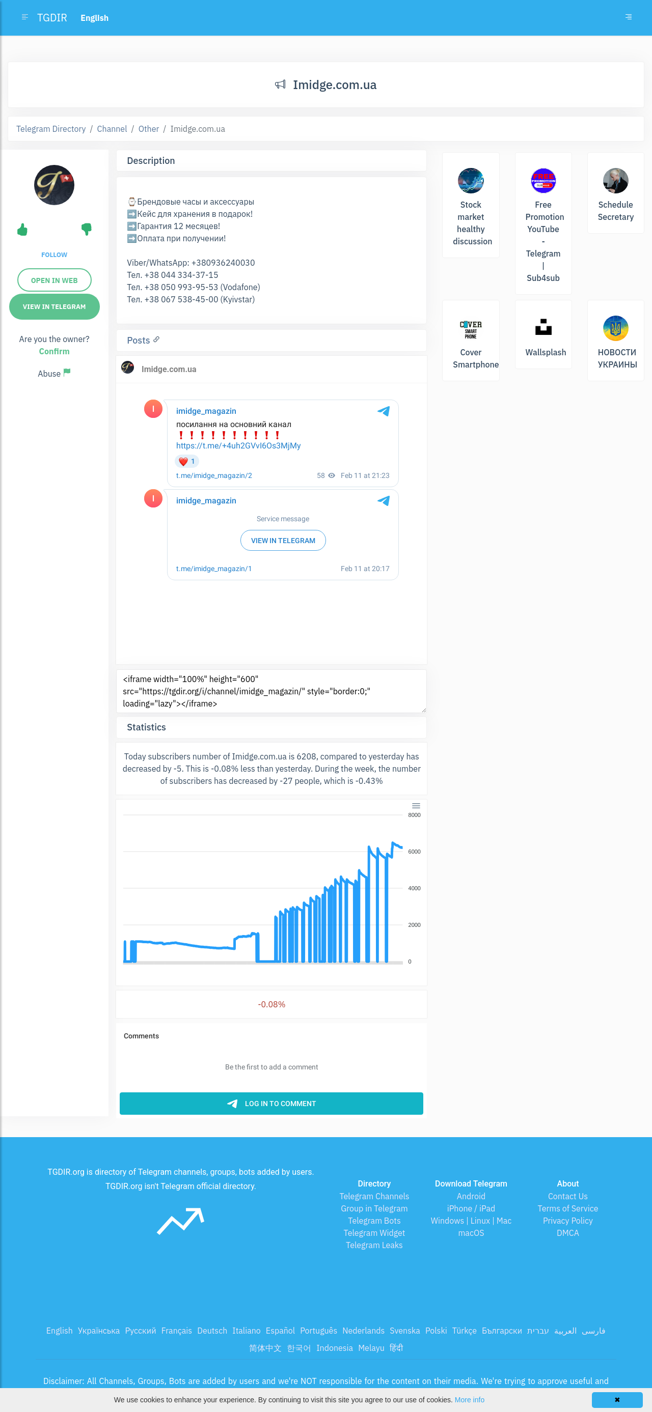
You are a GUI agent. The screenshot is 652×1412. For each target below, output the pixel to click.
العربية (565, 1330)
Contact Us (568, 1196)
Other (149, 129)
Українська (99, 1330)
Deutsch (212, 1330)
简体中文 (265, 1348)
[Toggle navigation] (628, 17)
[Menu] (416, 805)
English (59, 1330)
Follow (54, 254)
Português (318, 1330)
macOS (471, 1233)
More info (469, 1400)
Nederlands (363, 1330)
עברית (538, 1330)
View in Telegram (54, 306)
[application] (271, 889)
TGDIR (52, 17)
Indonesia (334, 1348)
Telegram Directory (51, 129)
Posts (139, 340)
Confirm (54, 351)
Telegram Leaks (374, 1245)
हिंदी (396, 1348)
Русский (140, 1330)
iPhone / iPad (471, 1208)
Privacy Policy (568, 1221)
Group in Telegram (374, 1208)
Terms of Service (568, 1208)
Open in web (54, 280)
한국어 (299, 1348)
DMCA (568, 1233)
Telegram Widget (374, 1233)
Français (176, 1330)
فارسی (594, 1330)
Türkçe (464, 1330)
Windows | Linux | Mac (471, 1221)
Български (502, 1330)
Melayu (371, 1348)
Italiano (246, 1330)
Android (471, 1196)
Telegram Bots (374, 1221)
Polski (436, 1330)
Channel (112, 129)
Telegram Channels (374, 1196)
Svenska (405, 1330)
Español (280, 1330)
